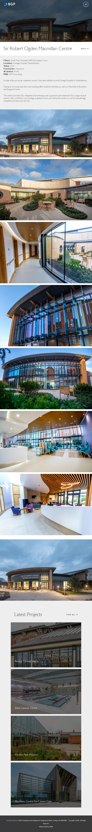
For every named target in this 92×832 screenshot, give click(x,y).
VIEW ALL (72, 615)
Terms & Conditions (12, 820)
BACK (84, 49)
